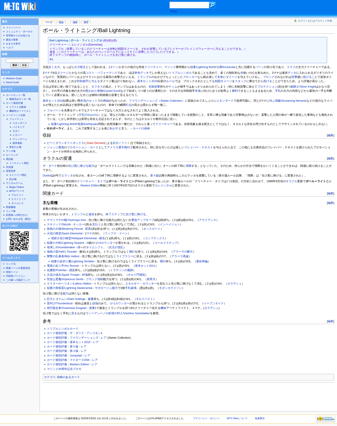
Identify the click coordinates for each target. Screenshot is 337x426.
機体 (163, 308)
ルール (170, 81)
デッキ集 (11, 151)
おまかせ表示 (13, 43)
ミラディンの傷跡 (121, 270)
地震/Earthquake (87, 124)
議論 (61, 22)
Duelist (47, 175)
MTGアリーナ (16, 191)
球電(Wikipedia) (88, 114)
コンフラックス (155, 238)
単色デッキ (141, 72)
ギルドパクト (144, 299)
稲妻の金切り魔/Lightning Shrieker (72, 261)
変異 (88, 228)
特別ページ (12, 272)
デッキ (292, 72)
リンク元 (11, 264)
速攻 (91, 214)
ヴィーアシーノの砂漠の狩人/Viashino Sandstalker (118, 313)
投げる (307, 77)
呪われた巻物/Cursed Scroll (103, 90)
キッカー (79, 224)
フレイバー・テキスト (198, 147)
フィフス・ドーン (116, 233)
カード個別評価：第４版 (62, 351)
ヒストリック (18, 199)
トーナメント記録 (15, 115)
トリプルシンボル (180, 72)
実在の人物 (15, 147)
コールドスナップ (166, 242)
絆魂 (85, 274)
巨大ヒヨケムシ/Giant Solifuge (66, 299)
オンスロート (151, 228)
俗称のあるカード (68, 377)
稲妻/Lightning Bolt (202, 67)
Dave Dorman (95, 143)
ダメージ (63, 72)
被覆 (91, 299)
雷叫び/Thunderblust (60, 303)
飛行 (132, 251)
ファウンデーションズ (143, 100)
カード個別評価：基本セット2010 (68, 342)
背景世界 (11, 171)
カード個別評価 (14, 103)
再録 (106, 100)
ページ (48, 22)
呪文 (83, 67)
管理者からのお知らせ (18, 35)
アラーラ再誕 (180, 256)
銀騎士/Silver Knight (303, 86)
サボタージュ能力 (106, 288)
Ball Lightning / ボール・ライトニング (74, 40)
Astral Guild (12, 82)
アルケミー (17, 195)
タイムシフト (94, 247)
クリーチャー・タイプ (91, 181)
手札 (278, 90)
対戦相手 (82, 81)
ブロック (268, 77)
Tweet (173, 11)
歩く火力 (54, 67)
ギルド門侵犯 (136, 274)
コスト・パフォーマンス (101, 72)
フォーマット (16, 119)
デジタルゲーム (14, 183)
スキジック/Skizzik (59, 224)
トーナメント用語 (19, 163)
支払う (96, 224)
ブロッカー (190, 77)
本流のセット (89, 100)
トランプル (144, 77)
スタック (240, 81)
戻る (74, 313)
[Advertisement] (108, 7)
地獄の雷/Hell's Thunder (62, 251)
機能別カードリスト (20, 111)
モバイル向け (10, 225)
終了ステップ (114, 214)
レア (104, 337)
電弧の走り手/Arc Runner (63, 265)
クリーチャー (153, 67)
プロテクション (267, 86)
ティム (173, 86)
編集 (330, 135)
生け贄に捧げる (78, 165)
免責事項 (260, 418)
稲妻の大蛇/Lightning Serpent (65, 242)
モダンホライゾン (170, 288)
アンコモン (94, 333)
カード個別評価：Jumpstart (64, 355)
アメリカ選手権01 (118, 147)
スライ (291, 67)
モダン (16, 131)
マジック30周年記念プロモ (64, 369)
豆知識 (9, 167)
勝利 (235, 90)
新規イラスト (121, 143)
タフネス (97, 86)
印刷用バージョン (15, 276)
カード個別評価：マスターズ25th (68, 360)
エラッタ (67, 175)
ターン (114, 67)
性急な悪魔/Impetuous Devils (65, 279)
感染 (72, 270)
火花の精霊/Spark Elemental (65, 233)
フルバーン (54, 110)
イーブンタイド (214, 303)
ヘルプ (9, 47)
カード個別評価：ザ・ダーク (65, 333)
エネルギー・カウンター (141, 283)
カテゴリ (49, 377)
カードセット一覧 (15, 95)
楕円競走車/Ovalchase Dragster (67, 308)
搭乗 (92, 308)
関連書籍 (11, 207)
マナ (47, 72)
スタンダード (225, 100)
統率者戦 (17, 143)
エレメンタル (163, 185)
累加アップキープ (142, 220)
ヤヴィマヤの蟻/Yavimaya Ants (66, 220)
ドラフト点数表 (17, 107)
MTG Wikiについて (237, 418)
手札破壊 (130, 288)
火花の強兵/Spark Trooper (63, 274)
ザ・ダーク (50, 165)
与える (95, 81)
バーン (259, 67)
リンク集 (11, 211)
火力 (77, 67)
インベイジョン (170, 224)
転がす (114, 128)
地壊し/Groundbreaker (61, 247)
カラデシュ (234, 283)
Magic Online (16, 187)
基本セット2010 (147, 81)
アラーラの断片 (183, 251)
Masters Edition (89, 185)
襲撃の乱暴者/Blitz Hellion (63, 256)
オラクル (291, 181)
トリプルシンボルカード (62, 328)
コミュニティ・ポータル (19, 31)
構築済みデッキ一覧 (20, 99)
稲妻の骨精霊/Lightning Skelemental (69, 288)
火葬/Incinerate (226, 67)
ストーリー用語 (17, 175)
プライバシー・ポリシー (206, 418)
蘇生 (102, 238)
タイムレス (17, 203)
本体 (220, 77)
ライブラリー (124, 256)
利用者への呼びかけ (17, 215)
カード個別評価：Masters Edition (68, 364)
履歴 (86, 22)
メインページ (13, 27)
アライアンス (207, 220)
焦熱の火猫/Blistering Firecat (65, 228)
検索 (4, 54)
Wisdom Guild (14, 78)
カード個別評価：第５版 (62, 346)
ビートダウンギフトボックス (65, 143)
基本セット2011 (145, 265)
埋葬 (189, 165)
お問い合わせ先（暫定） (19, 219)
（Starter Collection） (171, 100)
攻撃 (294, 77)
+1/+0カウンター (104, 242)
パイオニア (19, 127)
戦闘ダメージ (223, 81)
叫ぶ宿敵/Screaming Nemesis (288, 100)
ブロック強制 (94, 279)
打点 (128, 104)
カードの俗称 (141, 128)
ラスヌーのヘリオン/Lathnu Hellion (69, 283)
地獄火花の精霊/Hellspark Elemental (74, 238)
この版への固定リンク (18, 280)
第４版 (154, 175)
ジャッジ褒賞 (55, 147)
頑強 (95, 303)
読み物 (13, 179)
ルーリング (12, 155)
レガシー (17, 135)
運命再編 (202, 261)
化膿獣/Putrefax (57, 270)
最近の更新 (12, 39)
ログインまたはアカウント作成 (315, 20)
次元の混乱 (116, 247)
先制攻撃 (154, 86)
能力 (91, 165)
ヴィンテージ (20, 139)
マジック (170, 67)
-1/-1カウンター (119, 303)
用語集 (9, 159)
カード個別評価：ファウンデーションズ (72, 337)
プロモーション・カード (82, 147)
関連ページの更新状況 (18, 268)
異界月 (151, 279)
